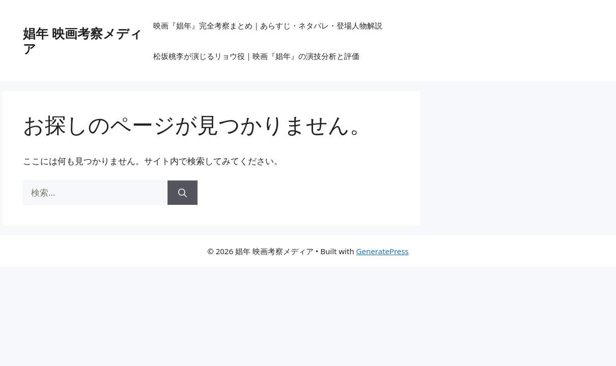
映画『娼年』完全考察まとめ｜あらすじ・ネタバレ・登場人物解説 (267, 25)
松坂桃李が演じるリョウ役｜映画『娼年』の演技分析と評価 (256, 56)
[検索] (182, 192)
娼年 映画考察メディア (83, 40)
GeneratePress (382, 251)
